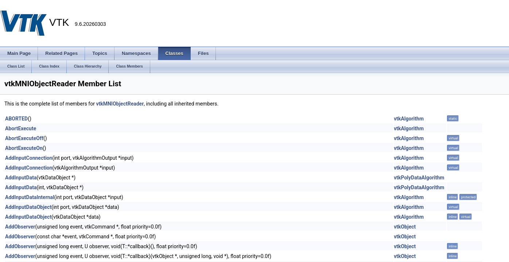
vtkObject (405, 227)
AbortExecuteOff (24, 138)
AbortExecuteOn (24, 148)
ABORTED (16, 119)
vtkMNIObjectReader (120, 104)
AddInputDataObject (28, 207)
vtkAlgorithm (409, 119)
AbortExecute (20, 128)
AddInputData (20, 177)
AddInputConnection (28, 158)
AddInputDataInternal (29, 197)
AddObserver (20, 227)
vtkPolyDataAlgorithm (419, 177)
